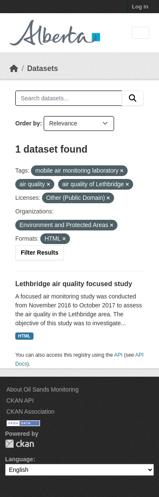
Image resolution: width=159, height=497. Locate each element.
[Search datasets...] (68, 98)
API (118, 355)
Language (19, 459)
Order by (27, 123)
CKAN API (20, 400)
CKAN (19, 443)
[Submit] (133, 98)
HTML (24, 335)
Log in (140, 6)
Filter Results (40, 252)
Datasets (42, 68)
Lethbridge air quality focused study (73, 283)
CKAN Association (30, 411)
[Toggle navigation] (140, 33)
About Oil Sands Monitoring (42, 389)
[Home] (14, 68)
